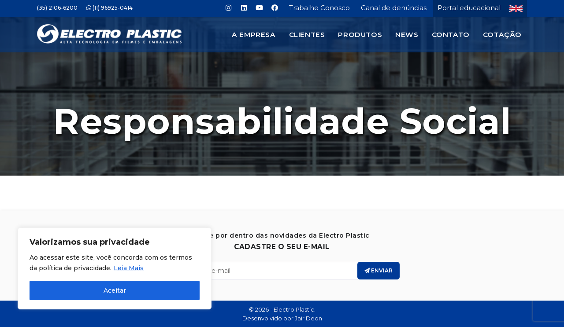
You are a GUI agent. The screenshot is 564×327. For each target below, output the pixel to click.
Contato (451, 34)
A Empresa (253, 34)
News (406, 34)
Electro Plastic (294, 309)
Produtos (360, 34)
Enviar (378, 270)
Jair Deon (308, 318)
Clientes (307, 34)
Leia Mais (129, 268)
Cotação (502, 34)
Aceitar (115, 290)
